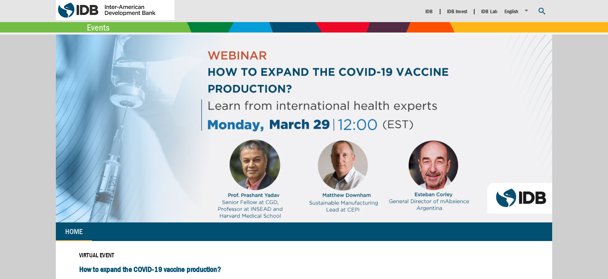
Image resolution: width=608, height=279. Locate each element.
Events (98, 27)
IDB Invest (457, 11)
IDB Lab (489, 11)
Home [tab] (74, 231)
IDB (429, 11)
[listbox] (517, 10)
